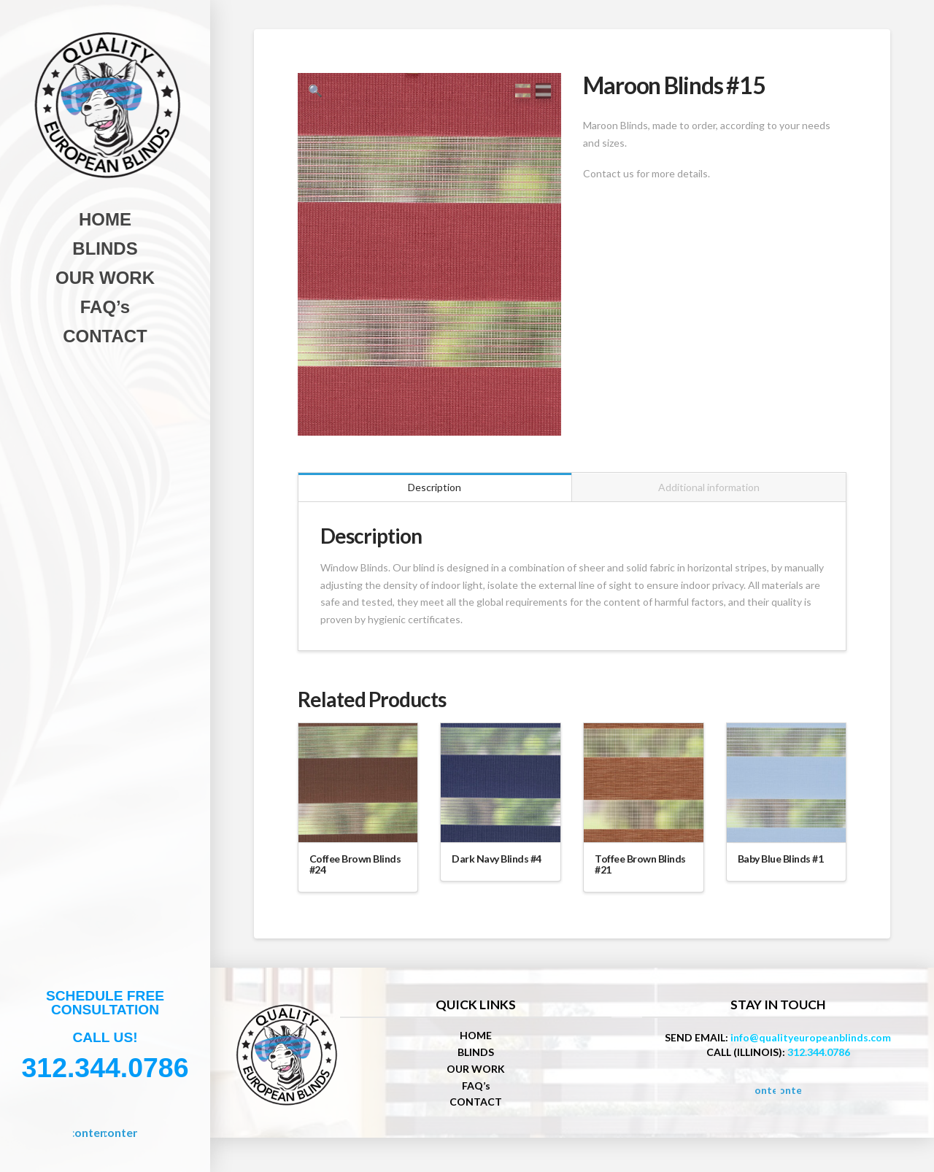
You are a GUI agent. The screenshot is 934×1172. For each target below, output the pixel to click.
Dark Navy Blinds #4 (496, 865)
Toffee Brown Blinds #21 (640, 870)
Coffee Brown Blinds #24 (355, 870)
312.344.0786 (818, 1058)
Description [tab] (434, 493)
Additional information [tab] (709, 493)
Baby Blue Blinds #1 (781, 865)
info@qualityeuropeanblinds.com (810, 1044)
